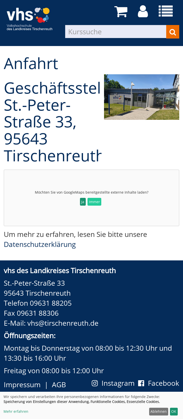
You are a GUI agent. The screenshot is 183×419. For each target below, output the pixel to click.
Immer (94, 201)
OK (173, 411)
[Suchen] (172, 32)
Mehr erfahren (16, 411)
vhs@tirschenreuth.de (63, 323)
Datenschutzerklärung (40, 244)
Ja (82, 201)
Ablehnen (158, 411)
